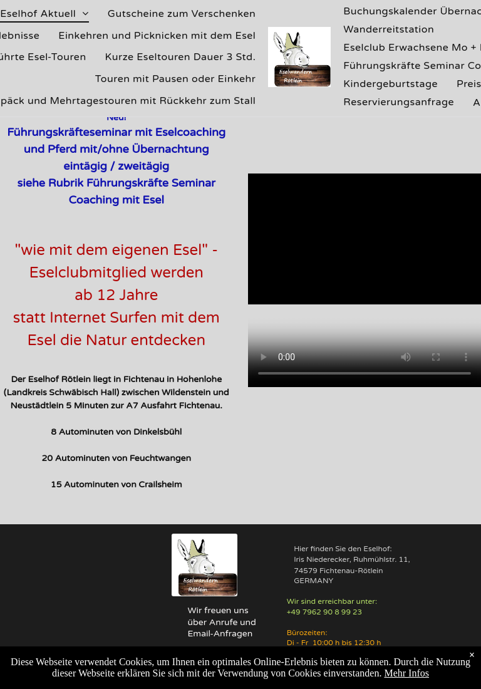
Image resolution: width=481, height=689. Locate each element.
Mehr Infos (406, 673)
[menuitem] (182, 13)
